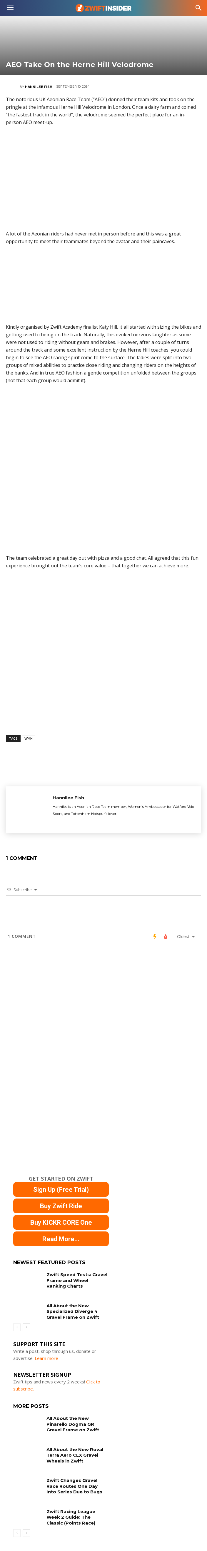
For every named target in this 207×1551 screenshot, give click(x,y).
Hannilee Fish (38, 87)
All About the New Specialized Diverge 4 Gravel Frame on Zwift (72, 1311)
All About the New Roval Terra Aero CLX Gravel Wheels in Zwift (74, 1455)
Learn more (46, 1358)
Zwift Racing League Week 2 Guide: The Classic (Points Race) (70, 1517)
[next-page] (26, 1327)
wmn (28, 739)
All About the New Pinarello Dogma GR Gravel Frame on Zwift (72, 1424)
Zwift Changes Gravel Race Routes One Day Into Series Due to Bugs (74, 1486)
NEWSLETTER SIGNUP (42, 1374)
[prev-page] (17, 1327)
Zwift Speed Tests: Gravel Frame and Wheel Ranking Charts (76, 1280)
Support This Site (39, 1344)
